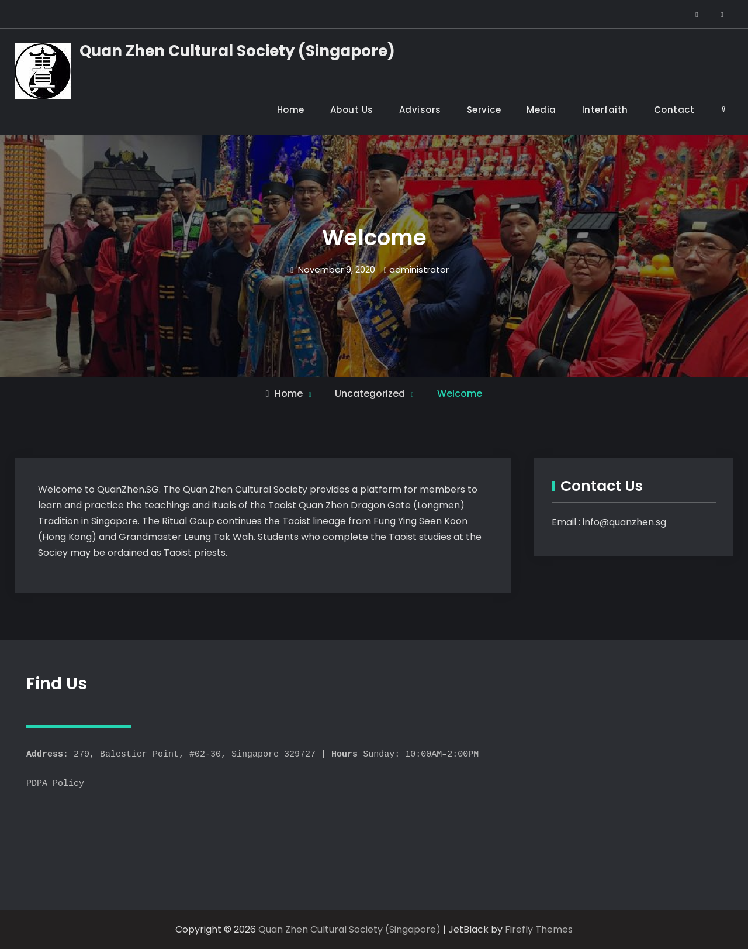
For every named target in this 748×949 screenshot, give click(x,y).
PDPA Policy (55, 784)
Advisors (420, 110)
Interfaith (605, 110)
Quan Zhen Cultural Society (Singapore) (237, 50)
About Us (351, 110)
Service (484, 110)
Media (541, 110)
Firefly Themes (539, 929)
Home (290, 110)
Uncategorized (370, 393)
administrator (419, 269)
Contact (674, 110)
